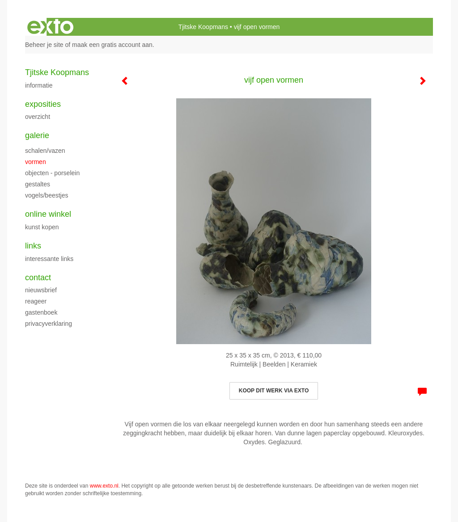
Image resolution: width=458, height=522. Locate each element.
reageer (36, 301)
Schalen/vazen (45, 150)
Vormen (35, 161)
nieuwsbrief (41, 290)
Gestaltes (37, 184)
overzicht (37, 116)
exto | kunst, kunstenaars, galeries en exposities (50, 27)
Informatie (38, 85)
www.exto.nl (104, 486)
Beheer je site (44, 44)
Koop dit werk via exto (274, 390)
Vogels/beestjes (46, 195)
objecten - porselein (52, 173)
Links (33, 245)
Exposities (43, 104)
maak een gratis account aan (112, 44)
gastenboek (41, 312)
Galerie (37, 135)
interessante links (49, 258)
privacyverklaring (48, 323)
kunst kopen (42, 227)
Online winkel (48, 214)
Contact (38, 277)
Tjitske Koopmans (203, 26)
